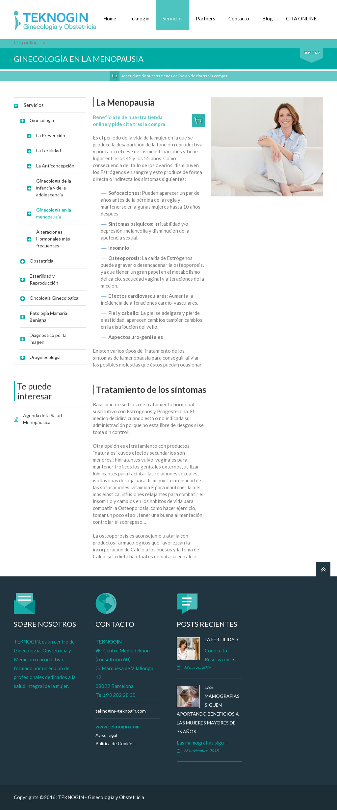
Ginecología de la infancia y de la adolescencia (53, 187)
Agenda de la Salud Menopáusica (42, 419)
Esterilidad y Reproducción (44, 279)
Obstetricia (41, 261)
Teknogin (139, 18)
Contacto (238, 18)
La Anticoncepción (55, 165)
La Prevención (50, 135)
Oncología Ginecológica (54, 298)
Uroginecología (45, 357)
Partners (205, 18)
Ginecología (42, 120)
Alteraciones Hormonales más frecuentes (53, 238)
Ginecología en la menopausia (53, 213)
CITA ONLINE (301, 18)
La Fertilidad (48, 150)
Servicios (173, 18)
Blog (267, 18)
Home (109, 18)
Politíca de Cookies (115, 743)
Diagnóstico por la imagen (48, 338)
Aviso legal (106, 735)
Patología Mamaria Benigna (48, 316)
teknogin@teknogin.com (120, 711)
